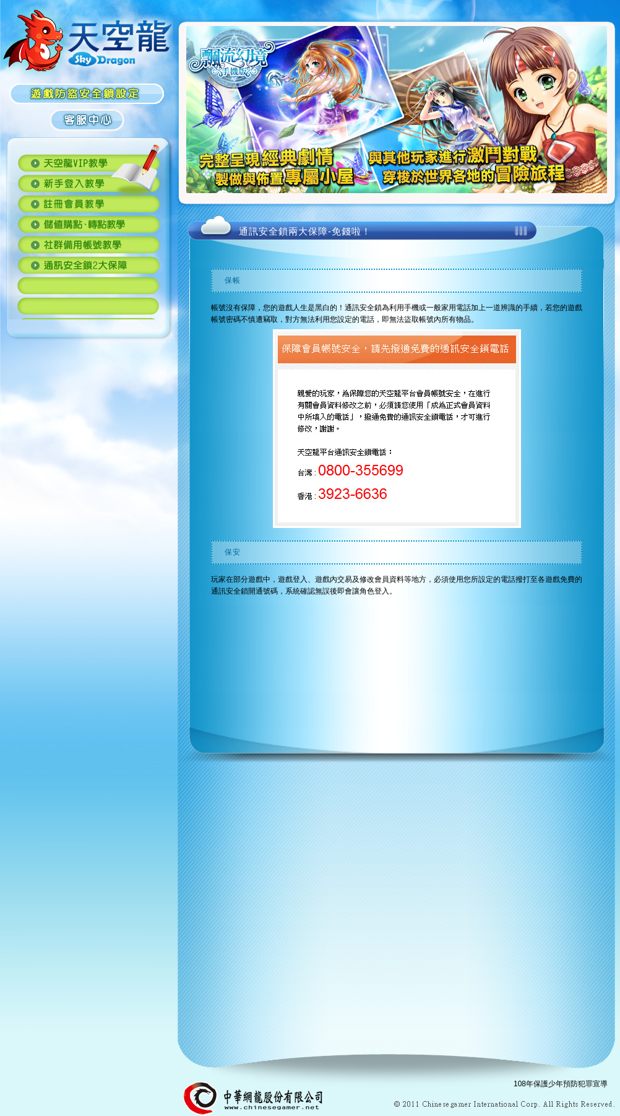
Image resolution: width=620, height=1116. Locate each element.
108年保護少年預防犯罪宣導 (561, 1083)
